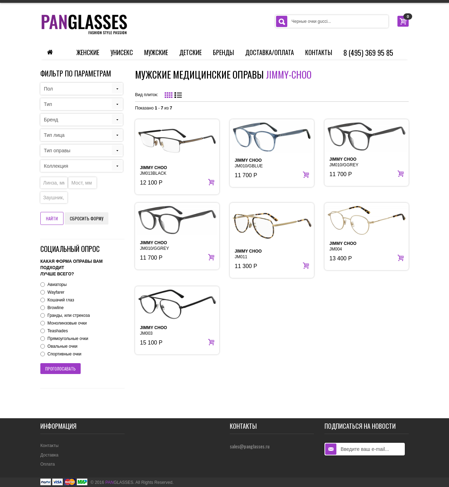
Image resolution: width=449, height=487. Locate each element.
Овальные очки (62, 346)
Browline (55, 307)
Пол (48, 89)
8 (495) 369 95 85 (368, 52)
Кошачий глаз (60, 300)
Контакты (318, 52)
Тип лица (54, 135)
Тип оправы (57, 150)
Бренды (223, 52)
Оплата (47, 464)
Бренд (51, 119)
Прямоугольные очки (67, 338)
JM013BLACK (153, 170)
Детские (190, 52)
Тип (48, 104)
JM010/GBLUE (249, 163)
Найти (52, 218)
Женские (87, 52)
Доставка (49, 455)
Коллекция (56, 166)
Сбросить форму (86, 218)
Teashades (57, 330)
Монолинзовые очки (67, 323)
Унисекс (121, 52)
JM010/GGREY (343, 162)
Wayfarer (55, 292)
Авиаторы (57, 284)
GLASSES (119, 482)
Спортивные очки (64, 354)
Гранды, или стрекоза (68, 315)
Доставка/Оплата (269, 52)
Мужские (156, 52)
